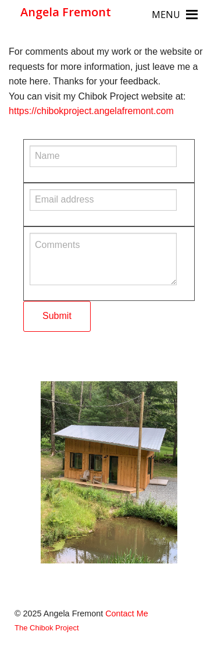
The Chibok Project (47, 627)
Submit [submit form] (57, 316)
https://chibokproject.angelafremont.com (91, 111)
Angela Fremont (65, 12)
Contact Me (126, 613)
